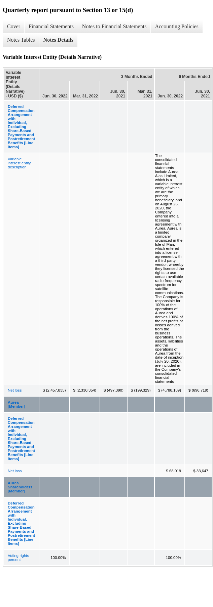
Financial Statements (51, 26)
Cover (13, 26)
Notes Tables (21, 40)
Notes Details (58, 40)
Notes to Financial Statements (114, 26)
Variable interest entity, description (20, 163)
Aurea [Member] (16, 404)
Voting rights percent (18, 558)
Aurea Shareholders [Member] (20, 487)
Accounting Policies (176, 26)
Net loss (15, 390)
